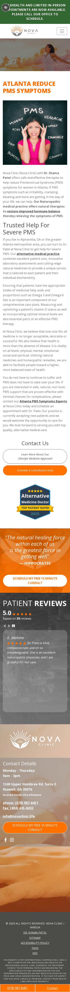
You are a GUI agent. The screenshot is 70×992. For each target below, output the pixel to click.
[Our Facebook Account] (5, 840)
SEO (35, 953)
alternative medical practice (38, 254)
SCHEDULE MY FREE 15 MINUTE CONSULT (35, 580)
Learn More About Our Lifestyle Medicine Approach (35, 456)
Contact (52, 988)
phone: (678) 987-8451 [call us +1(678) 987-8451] (20, 803)
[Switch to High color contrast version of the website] (5, 8)
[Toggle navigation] (62, 31)
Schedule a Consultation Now (35, 470)
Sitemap (35, 938)
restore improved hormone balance (33, 211)
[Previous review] (5, 626)
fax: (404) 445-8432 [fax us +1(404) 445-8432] (18, 808)
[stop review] (13, 625)
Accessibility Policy (35, 943)
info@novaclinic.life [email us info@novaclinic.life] (19, 816)
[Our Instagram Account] (12, 840)
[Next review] (9, 626)
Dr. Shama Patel (35, 932)
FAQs (35, 948)
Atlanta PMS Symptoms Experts (43, 401)
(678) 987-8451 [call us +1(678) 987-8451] (17, 988)
